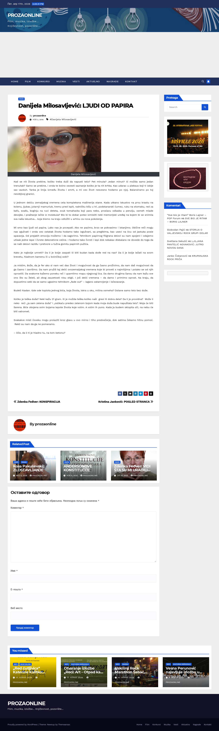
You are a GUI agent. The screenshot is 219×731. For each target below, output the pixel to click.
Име (14, 570)
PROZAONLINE (25, 15)
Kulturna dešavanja (80, 664)
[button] (203, 81)
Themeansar (64, 724)
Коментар (17, 507)
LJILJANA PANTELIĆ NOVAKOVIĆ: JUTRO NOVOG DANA (185, 244)
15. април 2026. (127, 678)
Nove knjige (25, 664)
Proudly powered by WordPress (23, 724)
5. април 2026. (177, 678)
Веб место (17, 608)
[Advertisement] (109, 55)
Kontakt (131, 81)
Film (28, 81)
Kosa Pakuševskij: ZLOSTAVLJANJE (29, 468)
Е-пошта (17, 589)
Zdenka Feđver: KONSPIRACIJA (37, 401)
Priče (21, 99)
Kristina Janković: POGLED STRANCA (125, 401)
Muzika (61, 81)
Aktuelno (93, 81)
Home (14, 81)
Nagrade (113, 81)
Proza (24, 462)
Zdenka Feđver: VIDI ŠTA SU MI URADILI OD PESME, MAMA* (132, 470)
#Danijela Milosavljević (63, 119)
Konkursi (43, 81)
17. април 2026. (24, 678)
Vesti (76, 81)
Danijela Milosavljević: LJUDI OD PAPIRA (75, 105)
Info (15, 664)
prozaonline (39, 115)
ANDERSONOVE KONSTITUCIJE (78, 468)
